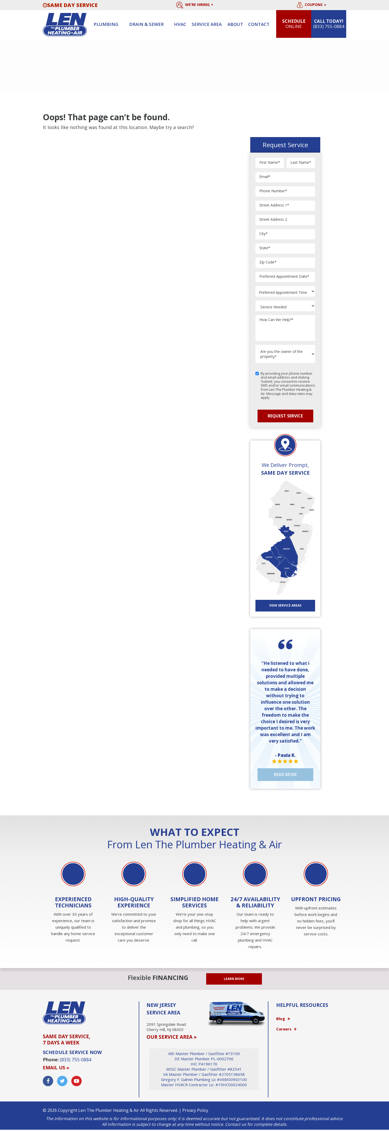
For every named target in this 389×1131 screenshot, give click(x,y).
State (264, 248)
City (263, 234)
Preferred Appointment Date (284, 276)
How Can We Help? (276, 320)
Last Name (300, 162)
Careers (283, 1029)
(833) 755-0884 (75, 1059)
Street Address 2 (273, 219)
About (235, 24)
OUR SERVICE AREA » (172, 1037)
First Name (269, 162)
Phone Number (273, 191)
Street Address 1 (274, 205)
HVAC (180, 24)
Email (264, 177)
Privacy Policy (195, 1110)
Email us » (56, 1067)
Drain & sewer (146, 24)
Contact (258, 24)
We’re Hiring (194, 5)
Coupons (311, 5)
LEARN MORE (234, 979)
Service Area (207, 24)
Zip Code (267, 262)
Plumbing (106, 24)
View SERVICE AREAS (285, 605)
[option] (73, 903)
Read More (285, 774)
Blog (280, 1018)
